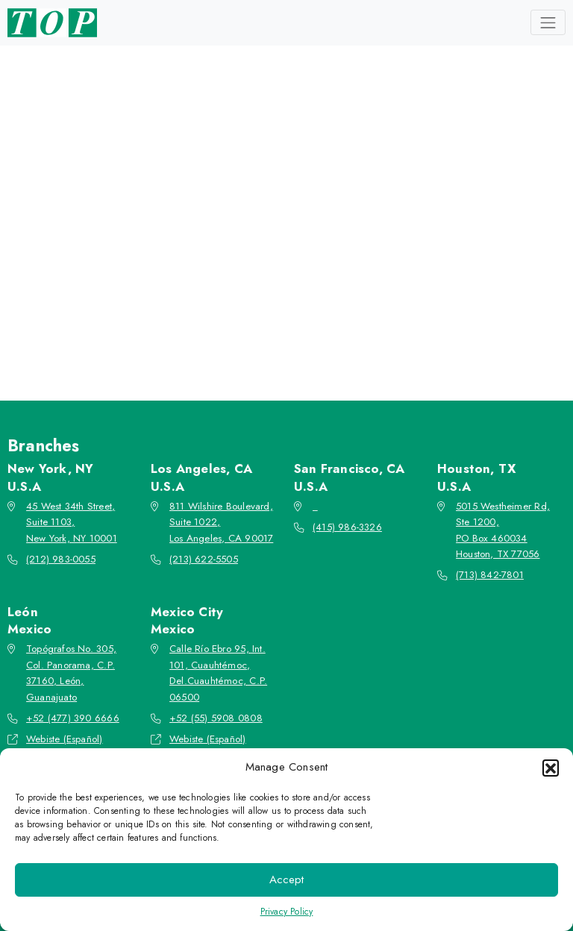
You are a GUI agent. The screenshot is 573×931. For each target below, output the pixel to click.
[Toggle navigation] (548, 22)
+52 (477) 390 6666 (72, 718)
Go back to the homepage (281, 303)
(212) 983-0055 (61, 559)
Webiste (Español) (64, 739)
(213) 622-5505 (203, 559)
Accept (286, 879)
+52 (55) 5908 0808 (216, 718)
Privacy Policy (286, 911)
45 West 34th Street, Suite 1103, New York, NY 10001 (71, 522)
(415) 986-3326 (347, 527)
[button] (550, 767)
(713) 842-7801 (490, 575)
